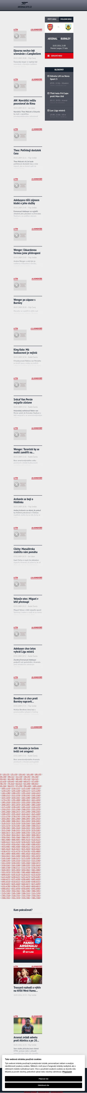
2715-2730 (6, 816)
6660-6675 (25, 884)
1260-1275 (25, 790)
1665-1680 (25, 797)
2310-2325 (6, 809)
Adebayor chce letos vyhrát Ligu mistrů (25, 650)
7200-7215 (25, 893)
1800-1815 (25, 800)
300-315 (11, 777)
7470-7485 (25, 898)
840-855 (35, 784)
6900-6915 (6, 888)
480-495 (19, 779)
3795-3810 (6, 835)
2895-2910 (35, 818)
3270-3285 (15, 825)
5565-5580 (15, 865)
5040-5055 (25, 856)
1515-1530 (15, 795)
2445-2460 (6, 811)
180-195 (38, 774)
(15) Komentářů (36, 727)
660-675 (27, 781)
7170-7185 (6, 893)
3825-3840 (25, 835)
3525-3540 (6, 830)
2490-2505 (35, 811)
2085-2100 (35, 804)
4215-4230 (15, 842)
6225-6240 (6, 877)
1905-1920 (6, 802)
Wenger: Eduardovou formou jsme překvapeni (27, 251)
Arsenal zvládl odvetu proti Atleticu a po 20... (26, 1038)
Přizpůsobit (67, 1072)
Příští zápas (52, 19)
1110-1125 (15, 788)
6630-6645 (6, 884)
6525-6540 (25, 881)
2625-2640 (35, 814)
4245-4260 (35, 842)
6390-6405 (25, 879)
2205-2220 (25, 807)
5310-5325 (25, 860)
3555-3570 (25, 830)
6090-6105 (6, 874)
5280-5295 (6, 860)
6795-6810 (25, 886)
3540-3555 (15, 830)
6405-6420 (35, 879)
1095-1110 (6, 788)
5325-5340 (35, 860)
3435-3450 (35, 828)
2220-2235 (35, 807)
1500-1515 (6, 795)
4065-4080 (6, 839)
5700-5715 (15, 867)
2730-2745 (15, 816)
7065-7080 (25, 891)
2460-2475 (15, 811)
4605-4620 (6, 849)
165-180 (30, 774)
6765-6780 (6, 886)
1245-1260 (15, 790)
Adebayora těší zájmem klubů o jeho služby (26, 201)
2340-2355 (25, 809)
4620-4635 (15, 849)
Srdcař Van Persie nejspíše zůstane (23, 400)
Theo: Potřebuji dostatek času (27, 151)
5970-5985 (15, 872)
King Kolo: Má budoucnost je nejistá (25, 351)
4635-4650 (25, 849)
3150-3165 (25, 823)
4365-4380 (25, 844)
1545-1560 (35, 795)
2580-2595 (6, 814)
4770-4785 (25, 851)
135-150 (14, 774)
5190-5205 (35, 858)
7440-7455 (6, 898)
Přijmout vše (43, 1079)
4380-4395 (35, 844)
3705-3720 (35, 832)
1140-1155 (35, 788)
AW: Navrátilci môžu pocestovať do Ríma (25, 101)
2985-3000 (6, 821)
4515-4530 (35, 846)
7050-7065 (15, 891)
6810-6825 (35, 886)
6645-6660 (15, 884)
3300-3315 (35, 825)
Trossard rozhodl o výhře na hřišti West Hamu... (27, 989)
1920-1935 (15, 802)
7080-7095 (35, 891)
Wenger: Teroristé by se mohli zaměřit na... (26, 450)
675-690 (35, 781)
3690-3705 (25, 832)
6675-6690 (35, 884)
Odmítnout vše (43, 1085)
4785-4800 (35, 851)
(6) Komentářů (37, 428)
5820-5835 (6, 870)
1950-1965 (35, 802)
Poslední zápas (66, 19)
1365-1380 (6, 793)
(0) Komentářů (37, 478)
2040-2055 (6, 804)
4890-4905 (15, 853)
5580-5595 (25, 865)
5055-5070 (35, 856)
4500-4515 (25, 846)
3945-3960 (15, 837)
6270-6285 (35, 877)
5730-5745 (35, 867)
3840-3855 (35, 835)
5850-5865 (25, 870)
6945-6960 (35, 888)
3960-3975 (25, 837)
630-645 (11, 781)
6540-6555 (35, 881)
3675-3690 (15, 832)
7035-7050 (6, 891)
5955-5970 (6, 872)
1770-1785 (6, 800)
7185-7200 (15, 893)
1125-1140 (25, 788)
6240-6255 (15, 877)
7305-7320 (6, 895)
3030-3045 (35, 821)
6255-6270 (25, 877)
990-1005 (27, 786)
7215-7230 (35, 893)
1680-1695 (35, 797)
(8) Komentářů (37, 378)
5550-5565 (6, 865)
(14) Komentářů (36, 577)
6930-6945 (25, 888)
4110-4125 (35, 839)
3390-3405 (6, 828)
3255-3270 (6, 825)
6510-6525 (15, 881)
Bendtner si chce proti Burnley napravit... (26, 699)
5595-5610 (35, 865)
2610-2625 (25, 814)
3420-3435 (25, 828)
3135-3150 (15, 823)
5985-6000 (25, 872)
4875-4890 (6, 853)
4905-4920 (25, 853)
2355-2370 (35, 809)
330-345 (27, 777)
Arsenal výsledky (30, 1092)
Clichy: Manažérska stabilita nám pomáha (25, 550)
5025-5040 (15, 856)
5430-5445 (15, 863)
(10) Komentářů (36, 29)
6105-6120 (15, 874)
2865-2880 (15, 818)
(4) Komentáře (37, 79)
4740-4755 (6, 851)
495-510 (27, 779)
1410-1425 (35, 793)
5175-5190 (25, 858)
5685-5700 (6, 867)
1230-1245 (6, 790)
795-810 (11, 784)
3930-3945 (6, 837)
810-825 (19, 784)
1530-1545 (25, 795)
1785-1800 (15, 800)
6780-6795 (15, 886)
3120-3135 (6, 823)
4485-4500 (15, 846)
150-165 (22, 774)
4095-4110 (25, 839)
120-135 (6, 774)
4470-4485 (6, 846)
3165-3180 (35, 823)
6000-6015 (35, 872)
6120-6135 (25, 874)
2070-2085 (25, 804)
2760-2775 (35, 816)
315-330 (19, 777)
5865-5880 (35, 870)
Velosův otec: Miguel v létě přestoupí (26, 600)
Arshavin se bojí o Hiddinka (23, 500)
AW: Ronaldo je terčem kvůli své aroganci (26, 749)
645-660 (19, 781)
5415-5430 (6, 863)
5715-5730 (25, 867)
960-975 (11, 786)
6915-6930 (15, 888)
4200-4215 (6, 842)
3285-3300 (25, 825)
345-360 (35, 777)
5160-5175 (15, 858)
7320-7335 (15, 895)
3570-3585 (35, 830)
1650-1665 (15, 797)
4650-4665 (35, 849)
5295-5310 (15, 860)
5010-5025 (6, 856)
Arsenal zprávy (43, 1092)
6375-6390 (15, 879)
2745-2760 (25, 816)
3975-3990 (35, 837)
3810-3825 (15, 835)
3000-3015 (15, 821)
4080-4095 (15, 839)
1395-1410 (25, 793)
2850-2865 (6, 818)
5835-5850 (15, 870)
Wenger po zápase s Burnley (24, 301)
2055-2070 (15, 804)
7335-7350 (25, 895)
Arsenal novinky (57, 1092)
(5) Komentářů (37, 179)
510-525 (35, 779)
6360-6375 (6, 879)
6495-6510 (6, 881)
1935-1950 (25, 802)
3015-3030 (25, 821)
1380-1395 (15, 793)
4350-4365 (15, 844)
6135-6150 (35, 874)
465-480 (11, 779)
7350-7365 (35, 895)
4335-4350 (6, 844)
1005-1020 (37, 786)
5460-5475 (35, 863)
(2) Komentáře (37, 129)
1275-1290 (35, 790)
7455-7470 (15, 898)
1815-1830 (35, 800)
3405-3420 (15, 828)
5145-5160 (6, 858)
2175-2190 (6, 807)
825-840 (27, 784)
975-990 (19, 786)
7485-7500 (35, 898)
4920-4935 (35, 853)
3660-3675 (6, 832)
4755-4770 (15, 851)
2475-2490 (25, 811)
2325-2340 (15, 809)
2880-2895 (25, 818)
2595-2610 (15, 814)
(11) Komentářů (36, 328)
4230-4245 (25, 842)
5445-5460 (25, 863)
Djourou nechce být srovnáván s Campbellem (27, 52)
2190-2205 (15, 807)
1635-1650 (6, 797)
